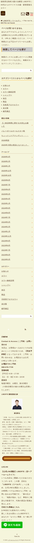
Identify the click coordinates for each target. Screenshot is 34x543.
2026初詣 (5, 140)
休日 (5, 98)
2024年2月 (5, 227)
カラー (5, 89)
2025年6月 (5, 189)
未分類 (5, 108)
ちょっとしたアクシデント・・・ (15, 136)
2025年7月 (5, 185)
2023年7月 (5, 250)
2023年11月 (6, 236)
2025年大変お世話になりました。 (15, 145)
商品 (5, 102)
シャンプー (7, 95)
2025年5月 (5, 194)
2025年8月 (5, 180)
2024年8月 (5, 213)
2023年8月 (5, 245)
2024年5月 (5, 222)
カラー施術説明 (9, 92)
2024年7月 (5, 217)
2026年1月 (5, 166)
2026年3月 (5, 157)
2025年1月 (5, 203)
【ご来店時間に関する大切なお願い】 (15, 124)
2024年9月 (5, 208)
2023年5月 (5, 259)
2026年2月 (5, 161)
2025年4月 (5, 199)
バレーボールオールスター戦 (13, 131)
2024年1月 (5, 231)
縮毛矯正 (6, 111)
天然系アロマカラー (11, 105)
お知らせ (6, 85)
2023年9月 (5, 241)
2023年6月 (5, 255)
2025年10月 (6, 175)
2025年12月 (6, 171)
